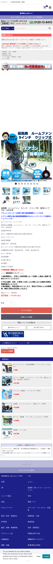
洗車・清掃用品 (33, 528)
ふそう (30, 482)
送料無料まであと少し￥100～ (12, 476)
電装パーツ (32, 502)
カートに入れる (26, 310)
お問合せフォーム (14, 327)
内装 (2, 502)
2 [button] (19, 184)
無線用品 (31, 522)
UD (2, 488)
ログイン (5, 2)
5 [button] (28, 184)
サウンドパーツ (7, 508)
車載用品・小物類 (16, 57)
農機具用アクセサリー (36, 539)
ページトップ (26, 464)
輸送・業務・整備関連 (9, 528)
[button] (3, 561)
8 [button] (37, 184)
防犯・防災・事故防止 (9, 516)
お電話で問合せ (39, 327)
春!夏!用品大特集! (6, 55)
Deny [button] (38, 556)
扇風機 (14, 51)
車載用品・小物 (6, 51)
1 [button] (16, 184)
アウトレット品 (7, 533)
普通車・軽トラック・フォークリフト (39, 489)
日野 (2, 482)
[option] (26, 157)
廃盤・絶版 (5, 545)
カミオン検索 (5, 57)
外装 (29, 496)
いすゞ (30, 476)
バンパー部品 (6, 496)
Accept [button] (46, 556)
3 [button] (22, 184)
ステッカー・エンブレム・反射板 (39, 509)
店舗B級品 (5, 539)
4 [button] (25, 184)
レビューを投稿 (8, 351)
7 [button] (34, 184)
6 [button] (31, 184)
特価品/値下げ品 (34, 533)
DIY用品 (4, 522)
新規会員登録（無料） (19, 2)
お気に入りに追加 (26, 317)
